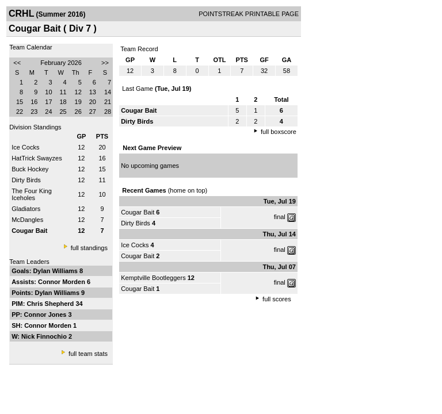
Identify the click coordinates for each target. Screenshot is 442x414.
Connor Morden (62, 281)
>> (105, 62)
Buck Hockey (30, 169)
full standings (89, 247)
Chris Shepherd (50, 303)
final (279, 216)
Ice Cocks (25, 147)
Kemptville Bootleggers (153, 277)
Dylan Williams (56, 270)
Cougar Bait (137, 212)
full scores (276, 299)
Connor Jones (46, 314)
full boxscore (278, 131)
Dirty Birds (26, 180)
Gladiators (26, 208)
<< (17, 62)
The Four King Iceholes (32, 194)
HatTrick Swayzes (37, 158)
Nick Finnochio (44, 336)
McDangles (27, 219)
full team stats (88, 353)
